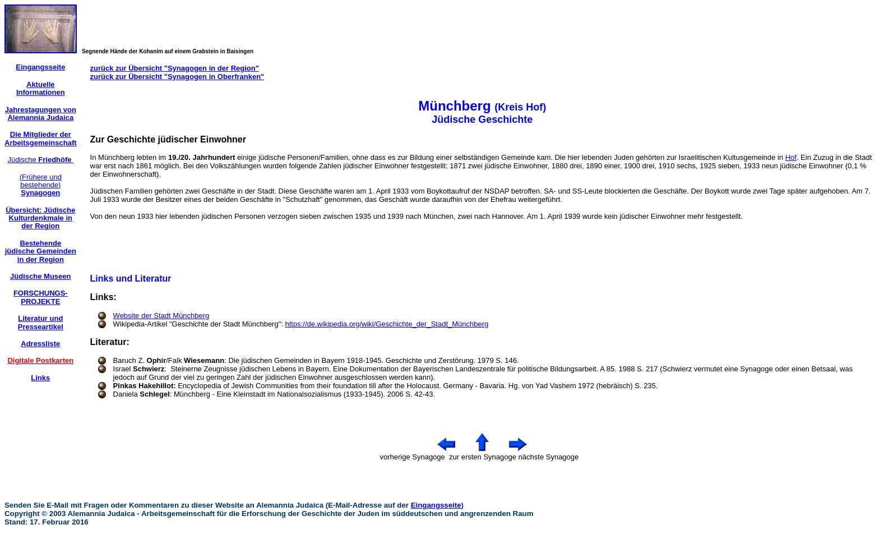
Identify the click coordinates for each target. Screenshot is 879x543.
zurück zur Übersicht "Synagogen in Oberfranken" (177, 76)
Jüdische (40, 159)
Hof (791, 157)
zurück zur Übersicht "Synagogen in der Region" (174, 68)
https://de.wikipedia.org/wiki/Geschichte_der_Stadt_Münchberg (387, 324)
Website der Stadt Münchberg (161, 315)
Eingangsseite (436, 505)
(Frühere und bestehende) (41, 185)
